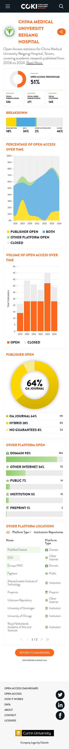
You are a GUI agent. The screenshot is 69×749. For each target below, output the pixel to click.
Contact (10, 715)
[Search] (61, 6)
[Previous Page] (27, 639)
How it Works (13, 699)
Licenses (10, 720)
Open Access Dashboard (21, 688)
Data (7, 704)
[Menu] (7, 6)
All (8, 532)
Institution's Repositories (48, 532)
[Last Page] (47, 639)
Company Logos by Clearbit (34, 742)
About (8, 710)
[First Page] (21, 639)
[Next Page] (42, 639)
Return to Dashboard (35, 652)
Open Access (13, 694)
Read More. (34, 62)
